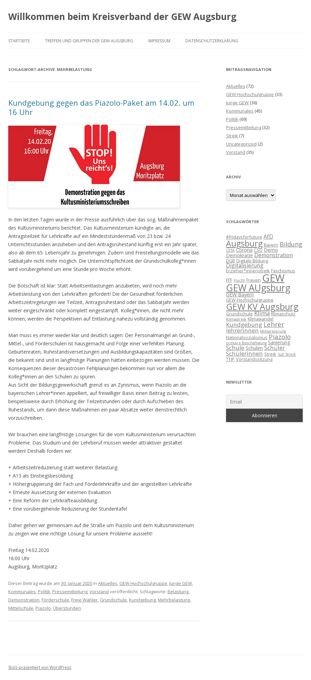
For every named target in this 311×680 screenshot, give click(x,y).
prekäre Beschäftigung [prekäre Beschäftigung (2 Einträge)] (246, 343)
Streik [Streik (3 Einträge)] (270, 354)
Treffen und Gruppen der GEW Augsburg (89, 41)
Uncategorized (241, 144)
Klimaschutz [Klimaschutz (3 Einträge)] (283, 314)
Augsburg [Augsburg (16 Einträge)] (244, 243)
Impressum (159, 41)
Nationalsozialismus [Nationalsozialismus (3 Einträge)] (246, 337)
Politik (44, 591)
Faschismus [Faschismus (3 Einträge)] (283, 271)
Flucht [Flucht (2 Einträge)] (239, 280)
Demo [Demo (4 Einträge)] (271, 250)
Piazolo (43, 608)
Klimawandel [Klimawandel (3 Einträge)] (261, 319)
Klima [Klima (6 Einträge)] (262, 313)
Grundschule (113, 600)
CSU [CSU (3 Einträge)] (258, 250)
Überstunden (67, 608)
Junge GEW (180, 583)
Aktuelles (107, 583)
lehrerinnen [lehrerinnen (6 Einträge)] (242, 330)
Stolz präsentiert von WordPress (39, 667)
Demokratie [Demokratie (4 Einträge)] (239, 255)
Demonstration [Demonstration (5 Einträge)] (273, 255)
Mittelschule (20, 608)
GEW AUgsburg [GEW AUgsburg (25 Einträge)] (258, 288)
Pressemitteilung (69, 591)
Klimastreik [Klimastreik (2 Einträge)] (236, 319)
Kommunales (22, 591)
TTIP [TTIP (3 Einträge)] (230, 359)
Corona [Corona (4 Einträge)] (244, 250)
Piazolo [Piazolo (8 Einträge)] (280, 336)
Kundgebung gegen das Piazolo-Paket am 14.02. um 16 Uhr (101, 107)
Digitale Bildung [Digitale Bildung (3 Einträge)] (252, 261)
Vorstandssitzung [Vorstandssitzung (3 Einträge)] (254, 359)
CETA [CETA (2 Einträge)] (230, 250)
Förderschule (55, 600)
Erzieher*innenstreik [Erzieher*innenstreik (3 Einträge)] (248, 271)
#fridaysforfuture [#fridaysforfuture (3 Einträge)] (244, 237)
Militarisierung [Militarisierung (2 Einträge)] (273, 331)
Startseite (19, 41)
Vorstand (99, 591)
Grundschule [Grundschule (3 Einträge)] (239, 314)
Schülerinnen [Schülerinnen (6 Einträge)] (244, 353)
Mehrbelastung (174, 600)
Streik (232, 136)
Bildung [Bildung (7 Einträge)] (291, 244)
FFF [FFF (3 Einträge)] (229, 280)
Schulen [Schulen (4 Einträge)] (254, 348)
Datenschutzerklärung (211, 41)
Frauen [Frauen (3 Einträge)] (253, 280)
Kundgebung (142, 600)
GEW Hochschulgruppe (143, 583)
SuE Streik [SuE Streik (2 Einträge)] (287, 354)
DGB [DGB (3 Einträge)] (230, 261)
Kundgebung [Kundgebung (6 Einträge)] (244, 324)
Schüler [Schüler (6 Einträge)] (274, 348)
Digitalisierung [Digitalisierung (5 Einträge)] (245, 265)
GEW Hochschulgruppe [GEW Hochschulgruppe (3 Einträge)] (250, 300)
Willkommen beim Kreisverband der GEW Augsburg (122, 16)
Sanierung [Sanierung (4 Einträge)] (279, 342)
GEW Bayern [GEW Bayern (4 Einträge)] (240, 294)
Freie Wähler (84, 600)
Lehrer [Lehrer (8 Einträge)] (274, 324)
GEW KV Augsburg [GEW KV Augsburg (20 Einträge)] (262, 306)
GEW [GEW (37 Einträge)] (273, 278)
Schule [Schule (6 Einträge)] (235, 348)
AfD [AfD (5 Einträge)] (268, 236)
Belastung (178, 591)
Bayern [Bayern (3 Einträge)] (271, 245)
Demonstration (24, 600)
